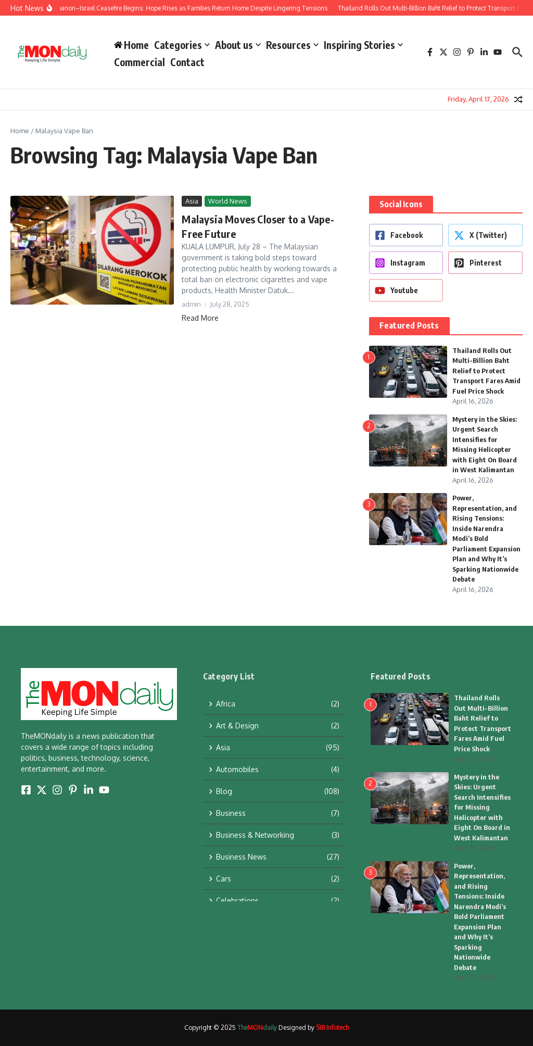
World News (227, 201)
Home (19, 131)
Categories (182, 45)
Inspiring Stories (363, 45)
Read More (200, 317)
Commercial (139, 62)
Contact (187, 62)
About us (238, 45)
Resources (292, 45)
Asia (191, 201)
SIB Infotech (332, 1027)
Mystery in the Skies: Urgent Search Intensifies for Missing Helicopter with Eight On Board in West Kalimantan (482, 807)
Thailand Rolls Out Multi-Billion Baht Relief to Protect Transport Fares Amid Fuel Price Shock (486, 370)
